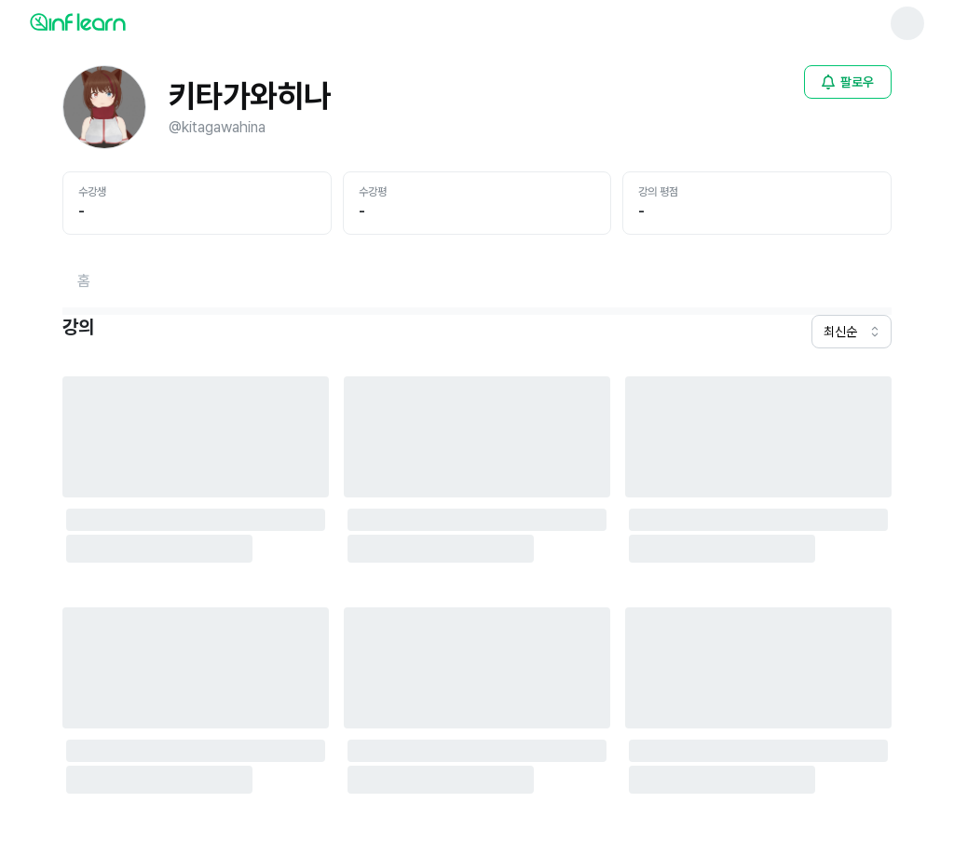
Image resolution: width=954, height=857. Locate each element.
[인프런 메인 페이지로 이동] (123, 21)
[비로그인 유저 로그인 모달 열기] (848, 82)
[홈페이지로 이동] (83, 281)
